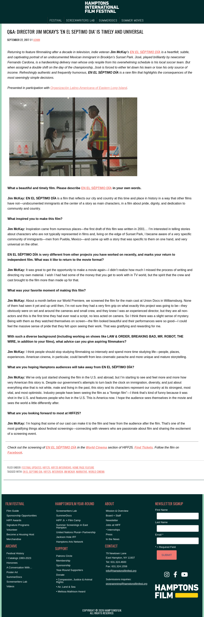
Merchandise (13, 539)
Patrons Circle (64, 555)
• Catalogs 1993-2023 (18, 558)
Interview (57, 471)
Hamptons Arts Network (69, 541)
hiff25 (47, 471)
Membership (63, 560)
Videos (10, 586)
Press (109, 534)
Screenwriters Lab (16, 581)
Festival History (15, 553)
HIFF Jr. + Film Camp (68, 520)
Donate (60, 574)
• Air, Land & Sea (65, 586)
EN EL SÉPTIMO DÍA (145, 52)
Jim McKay (69, 471)
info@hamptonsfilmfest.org (121, 570)
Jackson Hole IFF (66, 537)
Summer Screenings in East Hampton (72, 526)
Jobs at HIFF (113, 525)
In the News (113, 539)
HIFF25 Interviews (61, 467)
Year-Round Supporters (69, 570)
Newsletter (112, 520)
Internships (114, 529)
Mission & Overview (117, 510)
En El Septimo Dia (32, 471)
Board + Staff (113, 515)
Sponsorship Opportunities (21, 515)
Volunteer (11, 529)
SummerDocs (14, 576)
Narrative (81, 471)
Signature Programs (17, 525)
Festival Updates (31, 467)
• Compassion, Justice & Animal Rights (74, 581)
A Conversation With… (19, 567)
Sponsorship (63, 565)
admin (36, 40)
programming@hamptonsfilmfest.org (126, 583)
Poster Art (12, 572)
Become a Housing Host (20, 534)
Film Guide (12, 510)
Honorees (12, 562)
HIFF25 (46, 467)
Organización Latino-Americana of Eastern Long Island (88, 88)
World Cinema (96, 447)
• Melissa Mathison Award (70, 591)
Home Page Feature (83, 467)
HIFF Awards (13, 520)
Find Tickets (143, 447)
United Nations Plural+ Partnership (76, 532)
